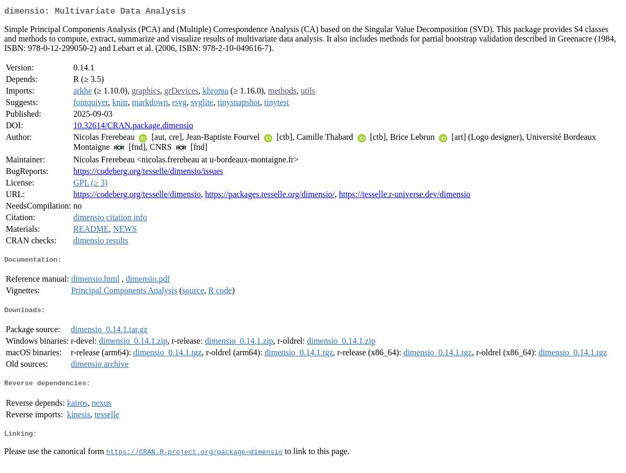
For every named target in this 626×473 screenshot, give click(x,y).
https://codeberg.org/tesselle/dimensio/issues (148, 173)
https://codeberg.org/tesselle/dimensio (136, 196)
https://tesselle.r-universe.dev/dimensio (404, 196)
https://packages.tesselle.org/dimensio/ (270, 196)
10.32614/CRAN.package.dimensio (133, 127)
